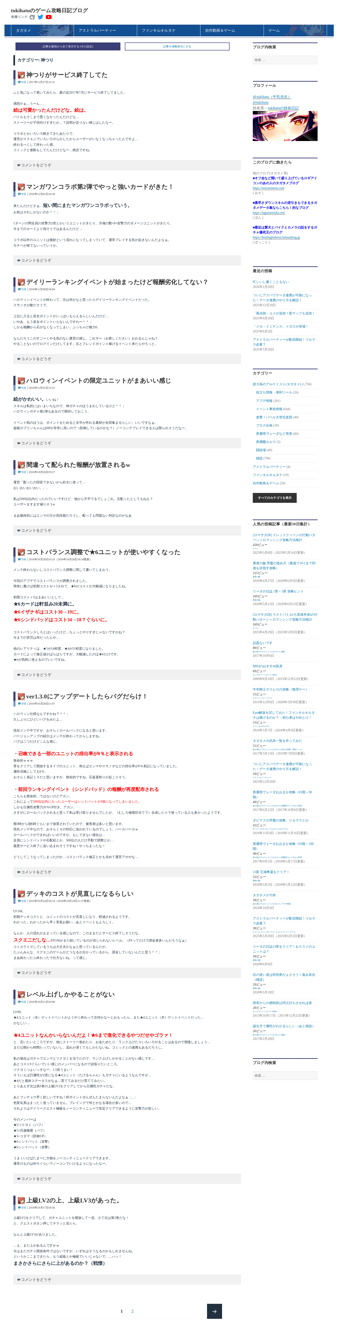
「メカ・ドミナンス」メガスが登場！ (281, 326)
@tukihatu (261, 102)
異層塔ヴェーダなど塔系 (274, 433)
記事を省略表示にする (177, 46)
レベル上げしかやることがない (70, 994)
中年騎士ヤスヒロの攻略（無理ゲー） (281, 689)
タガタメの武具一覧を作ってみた (277, 741)
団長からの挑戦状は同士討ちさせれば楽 (282, 1003)
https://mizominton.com (268, 188)
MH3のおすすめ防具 (268, 666)
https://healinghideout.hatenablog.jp (276, 237)
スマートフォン (259, 698)
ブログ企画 (264, 425)
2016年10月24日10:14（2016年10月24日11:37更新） (60, 901)
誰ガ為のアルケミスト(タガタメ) (277, 384)
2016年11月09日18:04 (42, 289)
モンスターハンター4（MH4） (265, 1012)
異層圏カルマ (266, 442)
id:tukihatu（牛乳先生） (272, 97)
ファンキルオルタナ (267, 475)
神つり (22, 82)
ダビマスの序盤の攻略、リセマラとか (281, 820)
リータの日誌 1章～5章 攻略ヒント (278, 591)
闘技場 (261, 450)
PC (268, 932)
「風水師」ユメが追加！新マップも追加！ (284, 313)
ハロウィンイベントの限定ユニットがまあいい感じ (98, 380)
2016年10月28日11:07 (42, 703)
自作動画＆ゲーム (266, 483)
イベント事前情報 (269, 409)
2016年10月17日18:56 (42, 1207)
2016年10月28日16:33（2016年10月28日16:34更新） (60, 559)
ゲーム (255, 549)
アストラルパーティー (269, 467)
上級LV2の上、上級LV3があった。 (74, 1200)
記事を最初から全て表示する (61, 46)
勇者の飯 (256, 577)
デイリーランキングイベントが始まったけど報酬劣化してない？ (117, 282)
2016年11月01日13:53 (42, 387)
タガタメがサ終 (264, 895)
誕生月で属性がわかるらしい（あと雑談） (284, 1026)
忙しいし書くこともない (271, 282)
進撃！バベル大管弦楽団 (274, 417)
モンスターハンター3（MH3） (265, 675)
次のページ (214, 1311)
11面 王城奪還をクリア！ (271, 872)
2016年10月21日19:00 (42, 1001)
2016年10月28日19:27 (42, 472)
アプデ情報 (264, 401)
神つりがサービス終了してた (67, 75)
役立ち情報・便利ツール (274, 392)
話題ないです (263, 643)
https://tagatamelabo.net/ (269, 212)
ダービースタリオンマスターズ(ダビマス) (270, 829)
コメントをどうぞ (36, 165)
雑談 (259, 458)
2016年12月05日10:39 (42, 194)
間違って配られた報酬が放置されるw (78, 465)
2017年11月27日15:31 (42, 82)
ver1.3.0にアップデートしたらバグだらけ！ (87, 696)
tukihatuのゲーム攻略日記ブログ (49, 10)
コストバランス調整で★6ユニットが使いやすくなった (103, 552)
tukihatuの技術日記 (283, 108)
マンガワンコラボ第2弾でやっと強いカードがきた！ (100, 186)
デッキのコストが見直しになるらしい (80, 893)
